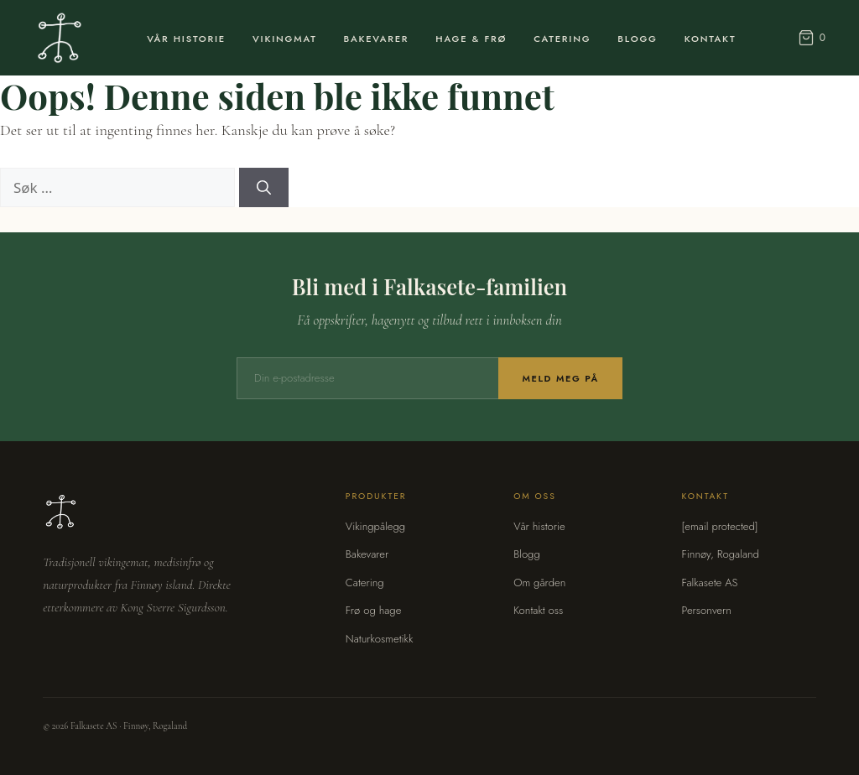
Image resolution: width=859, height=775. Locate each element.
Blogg (637, 38)
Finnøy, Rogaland (719, 554)
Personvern (706, 610)
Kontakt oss (538, 610)
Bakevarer (376, 38)
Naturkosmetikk (380, 639)
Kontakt (711, 38)
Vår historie (539, 526)
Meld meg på (560, 378)
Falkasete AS (709, 582)
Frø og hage (374, 610)
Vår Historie (186, 38)
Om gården (539, 582)
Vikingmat (284, 38)
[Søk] (264, 188)
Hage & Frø (471, 38)
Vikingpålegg (375, 526)
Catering (562, 38)
